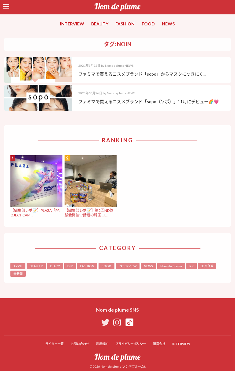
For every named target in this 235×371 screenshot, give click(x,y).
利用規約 (102, 344)
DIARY (55, 266)
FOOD (148, 23)
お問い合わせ (80, 344)
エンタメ (207, 266)
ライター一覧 (54, 344)
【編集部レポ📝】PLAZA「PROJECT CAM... (35, 212)
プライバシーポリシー (130, 344)
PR (191, 266)
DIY (70, 266)
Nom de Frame (171, 266)
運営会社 (159, 344)
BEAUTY (99, 23)
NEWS (168, 23)
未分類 (18, 273)
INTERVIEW (72, 23)
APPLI (17, 266)
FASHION (125, 23)
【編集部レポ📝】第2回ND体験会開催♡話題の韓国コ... (89, 212)
